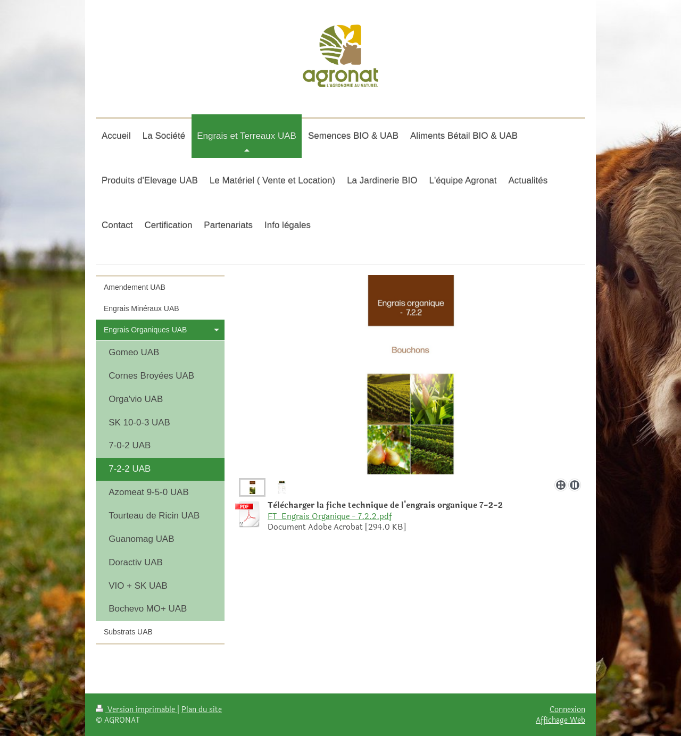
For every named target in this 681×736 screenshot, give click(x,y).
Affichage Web (560, 720)
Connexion (567, 709)
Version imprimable (136, 709)
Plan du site (201, 709)
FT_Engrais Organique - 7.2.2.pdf (330, 517)
